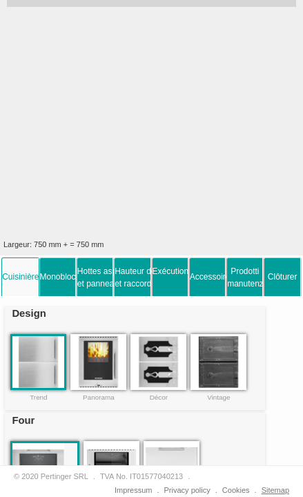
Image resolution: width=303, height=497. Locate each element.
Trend (38, 397)
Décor (159, 397)
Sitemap (275, 490)
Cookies (236, 490)
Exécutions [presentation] (170, 271)
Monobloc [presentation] (58, 277)
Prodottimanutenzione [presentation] (245, 277)
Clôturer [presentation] (282, 277)
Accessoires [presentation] (208, 277)
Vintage (218, 397)
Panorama (99, 397)
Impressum (133, 490)
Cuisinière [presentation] (20, 277)
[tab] (20, 276)
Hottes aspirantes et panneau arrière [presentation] (95, 277)
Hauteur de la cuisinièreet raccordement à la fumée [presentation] (132, 277)
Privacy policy (187, 490)
